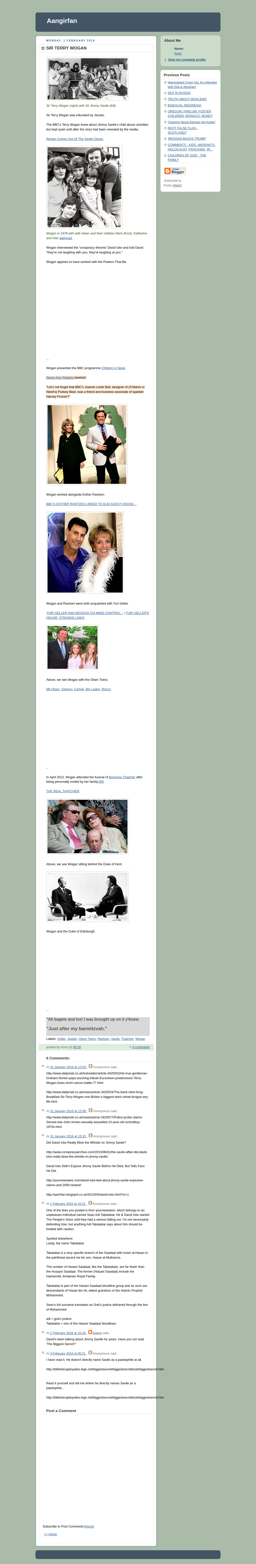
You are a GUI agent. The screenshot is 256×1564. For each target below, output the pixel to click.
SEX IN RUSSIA (179, 93)
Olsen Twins (87, 1039)
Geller (61, 1039)
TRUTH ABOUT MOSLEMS (187, 99)
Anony (97, 1333)
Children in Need (113, 368)
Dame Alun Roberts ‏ (60, 377)
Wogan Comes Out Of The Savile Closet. (75, 139)
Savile (115, 1039)
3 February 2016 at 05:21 (68, 1353)
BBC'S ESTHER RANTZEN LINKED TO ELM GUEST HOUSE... (91, 504)
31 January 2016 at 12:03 (68, 1067)
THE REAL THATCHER (62, 791)
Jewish (72, 1039)
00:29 (77, 1047)
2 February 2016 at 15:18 (68, 1333)
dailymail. (66, 238)
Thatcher (127, 1039)
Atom (88, 1526)
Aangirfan (62, 20)
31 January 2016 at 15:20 (68, 1136)
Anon (178, 53)
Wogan (140, 1039)
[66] (101, 781)
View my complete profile (187, 59)
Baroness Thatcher (122, 777)
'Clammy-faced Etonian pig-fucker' (192, 122)
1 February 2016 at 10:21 (68, 1204)
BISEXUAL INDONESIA (184, 105)
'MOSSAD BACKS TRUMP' (187, 138)
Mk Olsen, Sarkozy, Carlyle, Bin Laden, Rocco (78, 689)
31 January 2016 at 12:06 (68, 1111)
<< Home (50, 1534)
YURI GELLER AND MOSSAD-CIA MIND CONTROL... (84, 613)
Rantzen (103, 1039)
